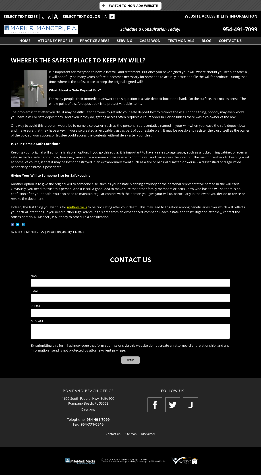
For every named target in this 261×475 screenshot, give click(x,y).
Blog (207, 40)
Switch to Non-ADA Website (133, 5)
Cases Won (150, 40)
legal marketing (129, 461)
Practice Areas (94, 40)
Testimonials (181, 40)
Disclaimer (148, 434)
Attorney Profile (55, 40)
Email (35, 291)
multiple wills (77, 207)
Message (37, 321)
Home (24, 40)
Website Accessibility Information (221, 16)
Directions (88, 409)
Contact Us (230, 40)
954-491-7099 (240, 29)
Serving (124, 40)
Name (35, 276)
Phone (36, 306)
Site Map (131, 434)
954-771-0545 (91, 424)
